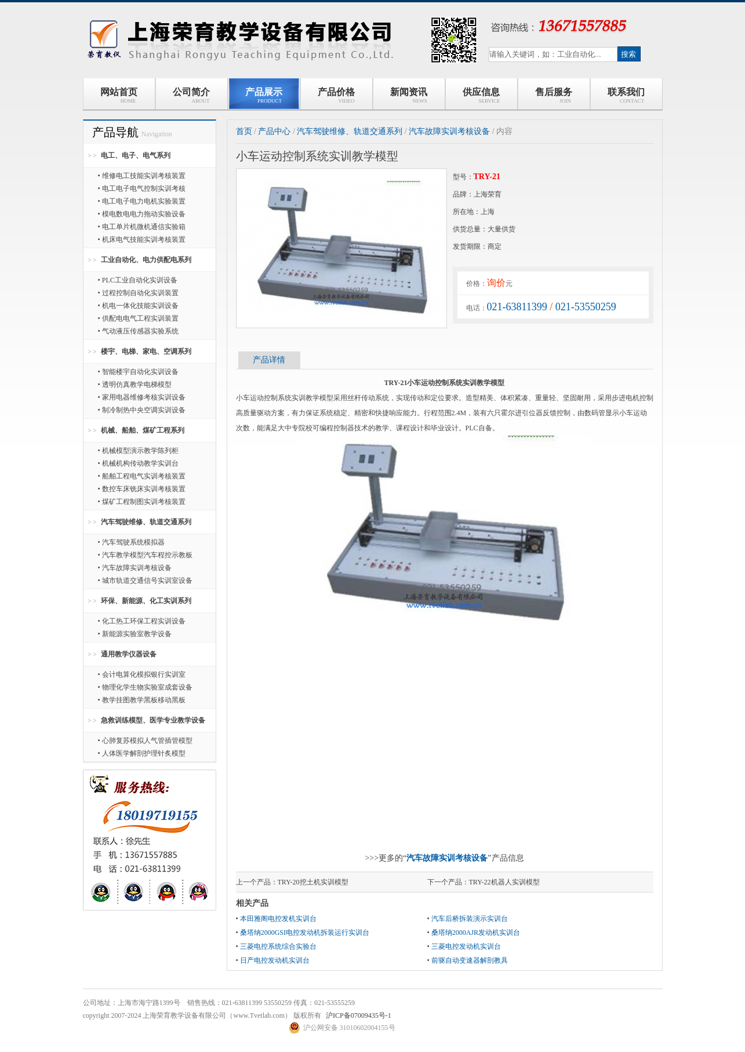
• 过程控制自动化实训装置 (138, 293)
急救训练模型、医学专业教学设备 (153, 720)
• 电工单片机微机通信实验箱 (142, 227)
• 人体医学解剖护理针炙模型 (142, 753)
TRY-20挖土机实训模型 (313, 882)
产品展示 (263, 95)
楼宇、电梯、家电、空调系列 (146, 351)
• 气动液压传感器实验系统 (138, 331)
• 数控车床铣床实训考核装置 (142, 489)
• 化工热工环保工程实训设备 (142, 621)
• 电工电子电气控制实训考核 (142, 188)
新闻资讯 (408, 95)
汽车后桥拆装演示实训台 (469, 919)
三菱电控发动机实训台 (466, 946)
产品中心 (274, 131)
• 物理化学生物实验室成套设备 (145, 687)
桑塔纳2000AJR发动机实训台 (475, 932)
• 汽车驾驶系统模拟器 (131, 542)
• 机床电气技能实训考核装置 (142, 239)
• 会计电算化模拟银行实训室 (142, 674)
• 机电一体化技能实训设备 (138, 306)
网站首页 (118, 95)
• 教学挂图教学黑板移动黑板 (142, 700)
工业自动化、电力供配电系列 (146, 260)
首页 (244, 131)
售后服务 (553, 95)
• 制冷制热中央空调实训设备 (142, 410)
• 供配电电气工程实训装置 (138, 318)
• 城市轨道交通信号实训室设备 (145, 580)
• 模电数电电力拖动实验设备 (142, 214)
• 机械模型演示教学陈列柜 (138, 451)
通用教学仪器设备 (129, 654)
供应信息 (481, 95)
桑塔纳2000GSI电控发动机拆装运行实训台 (304, 932)
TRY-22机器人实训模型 (504, 882)
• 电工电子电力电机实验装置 (142, 201)
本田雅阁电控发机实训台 (278, 919)
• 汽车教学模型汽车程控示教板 (145, 555)
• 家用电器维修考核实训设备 (142, 397)
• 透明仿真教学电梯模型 (135, 384)
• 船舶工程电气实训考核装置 (142, 476)
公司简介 (191, 95)
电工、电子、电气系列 (135, 155)
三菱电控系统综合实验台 (278, 946)
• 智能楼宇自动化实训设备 (138, 372)
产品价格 (336, 95)
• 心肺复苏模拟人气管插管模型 (145, 741)
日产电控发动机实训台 (275, 960)
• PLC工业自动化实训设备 (137, 280)
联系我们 (626, 95)
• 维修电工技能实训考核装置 (142, 176)
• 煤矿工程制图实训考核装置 (142, 502)
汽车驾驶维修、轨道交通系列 (146, 522)
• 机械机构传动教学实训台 (138, 463)
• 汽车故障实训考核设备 (135, 568)
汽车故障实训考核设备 (449, 131)
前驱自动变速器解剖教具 (469, 960)
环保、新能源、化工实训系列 (146, 601)
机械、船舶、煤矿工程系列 (142, 430)
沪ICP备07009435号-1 (358, 1015)
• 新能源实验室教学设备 (135, 634)
